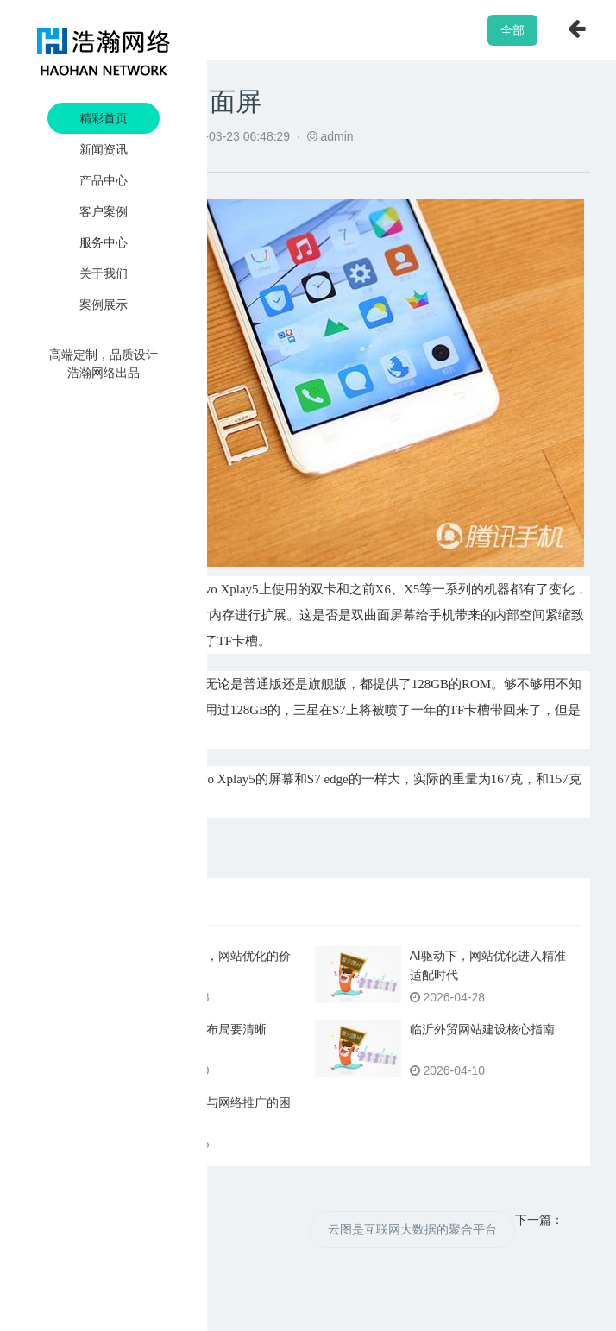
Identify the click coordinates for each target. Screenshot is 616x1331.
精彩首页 (103, 118)
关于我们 (103, 273)
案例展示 (103, 304)
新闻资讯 (103, 149)
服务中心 (103, 242)
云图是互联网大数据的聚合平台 (412, 1229)
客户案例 (103, 211)
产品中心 (103, 180)
